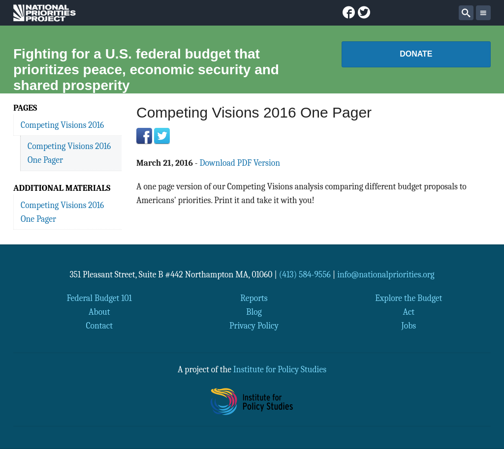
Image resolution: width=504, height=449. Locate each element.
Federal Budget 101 (99, 298)
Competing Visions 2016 (62, 125)
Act (409, 312)
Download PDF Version (239, 163)
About (99, 312)
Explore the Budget (408, 298)
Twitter (162, 136)
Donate (416, 54)
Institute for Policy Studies (279, 369)
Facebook (144, 136)
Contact (99, 325)
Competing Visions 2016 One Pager (69, 153)
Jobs (408, 325)
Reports (253, 298)
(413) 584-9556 (305, 274)
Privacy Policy (254, 325)
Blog (253, 312)
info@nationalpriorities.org (386, 274)
